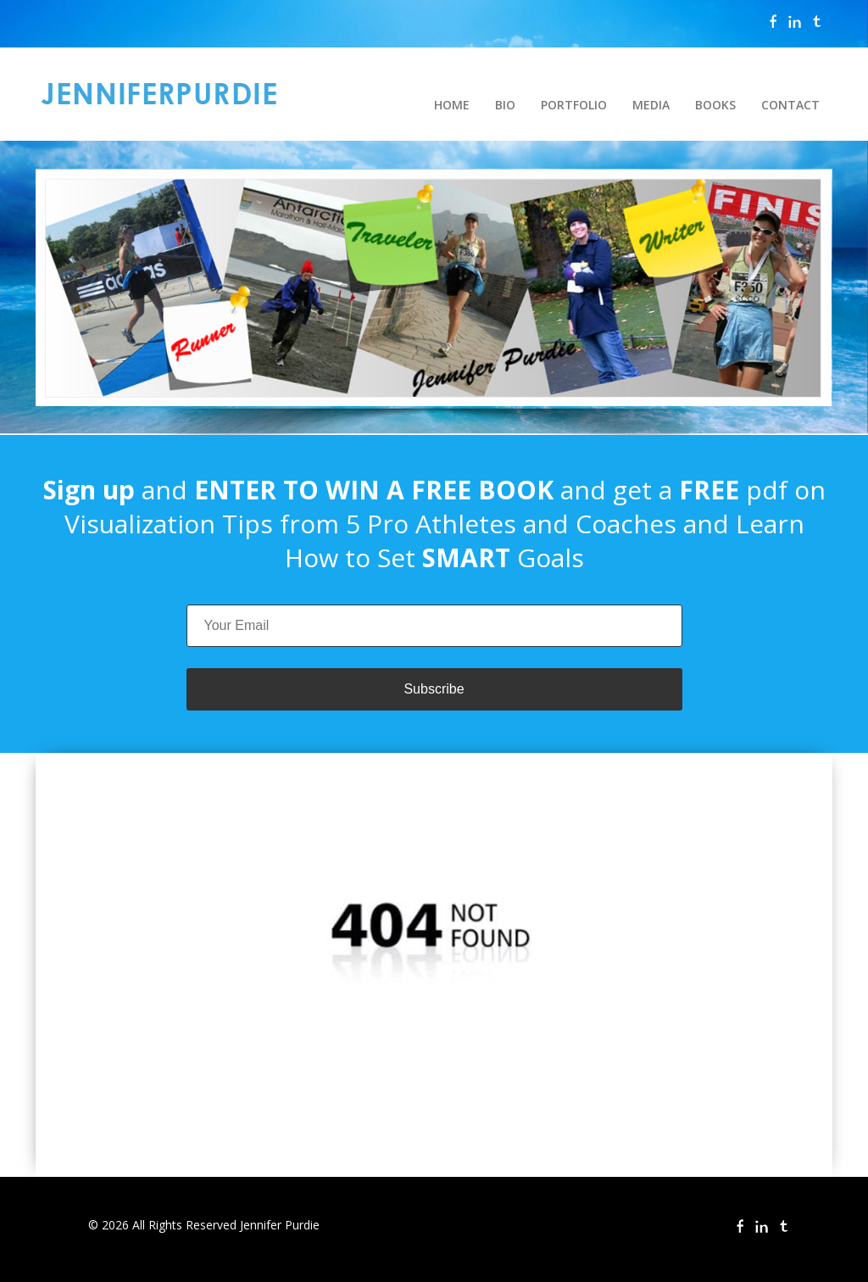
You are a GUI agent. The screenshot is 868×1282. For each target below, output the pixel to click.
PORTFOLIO (574, 105)
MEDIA (651, 105)
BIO (505, 105)
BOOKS (715, 105)
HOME (452, 105)
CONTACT (790, 105)
